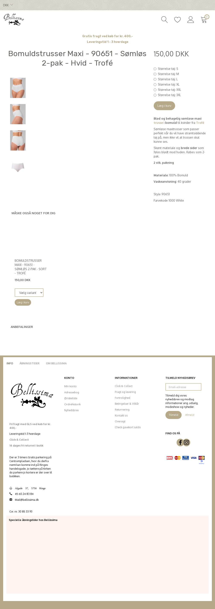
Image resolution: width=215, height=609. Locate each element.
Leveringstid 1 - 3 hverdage (107, 42)
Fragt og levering (125, 392)
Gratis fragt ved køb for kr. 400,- (107, 36)
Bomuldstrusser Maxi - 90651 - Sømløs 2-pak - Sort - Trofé (31, 267)
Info (10, 363)
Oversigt (120, 421)
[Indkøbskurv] (204, 19)
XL (169, 84)
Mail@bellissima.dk (27, 499)
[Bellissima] (13, 19)
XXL (169, 89)
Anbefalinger (22, 327)
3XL (169, 95)
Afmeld (189, 414)
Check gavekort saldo (128, 427)
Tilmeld (173, 414)
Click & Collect (123, 386)
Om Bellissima (56, 363)
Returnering (122, 409)
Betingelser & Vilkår (127, 403)
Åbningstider (29, 363)
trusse (158, 122)
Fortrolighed (122, 397)
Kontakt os (121, 415)
